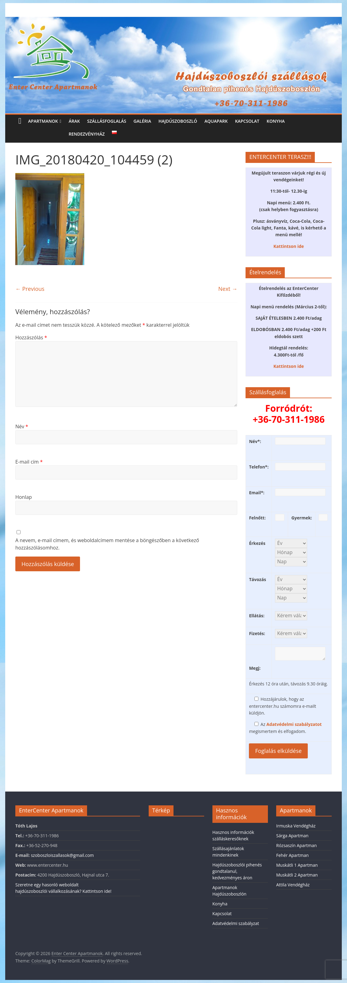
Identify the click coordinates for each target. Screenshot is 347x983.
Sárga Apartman (292, 835)
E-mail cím (29, 461)
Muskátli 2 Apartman (297, 875)
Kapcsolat (247, 121)
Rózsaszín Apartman (296, 845)
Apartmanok (43, 121)
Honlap (23, 497)
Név (21, 426)
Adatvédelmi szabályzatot (294, 724)
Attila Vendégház (293, 885)
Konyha (276, 121)
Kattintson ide (288, 246)
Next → (227, 288)
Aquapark (216, 121)
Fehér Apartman (292, 855)
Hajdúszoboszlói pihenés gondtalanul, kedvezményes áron (237, 871)
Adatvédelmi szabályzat (235, 923)
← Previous (29, 288)
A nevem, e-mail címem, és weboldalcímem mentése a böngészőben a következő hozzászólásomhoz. (107, 544)
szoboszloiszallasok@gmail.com (62, 855)
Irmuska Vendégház (295, 826)
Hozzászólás (31, 337)
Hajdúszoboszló (177, 121)
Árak (74, 121)
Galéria (142, 121)
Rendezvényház (87, 134)
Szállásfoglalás (106, 121)
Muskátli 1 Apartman (297, 865)
